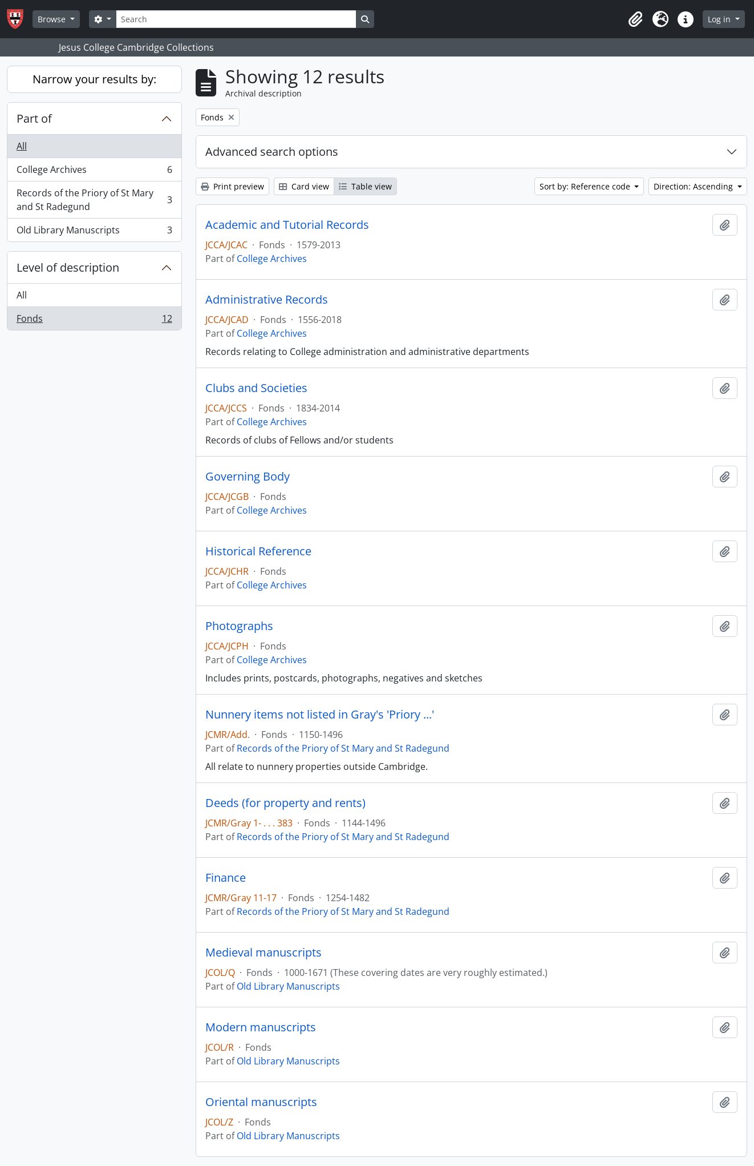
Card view (304, 186)
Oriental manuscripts (261, 1102)
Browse (53, 19)
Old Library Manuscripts (94, 232)
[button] (635, 19)
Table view (365, 186)
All (22, 146)
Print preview (232, 186)
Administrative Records (266, 299)
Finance (225, 878)
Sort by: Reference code (586, 186)
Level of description (68, 267)
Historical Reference (258, 551)
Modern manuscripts (260, 1027)
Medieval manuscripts (263, 952)
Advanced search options (271, 151)
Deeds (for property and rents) (285, 803)
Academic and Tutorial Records (287, 225)
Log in (720, 19)
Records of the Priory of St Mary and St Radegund (94, 200)
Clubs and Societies (256, 388)
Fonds (94, 321)
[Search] (236, 19)
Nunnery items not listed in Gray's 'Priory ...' (319, 714)
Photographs (239, 626)
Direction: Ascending (694, 186)
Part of (34, 118)
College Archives (94, 172)
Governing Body (247, 476)
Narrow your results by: (94, 79)
